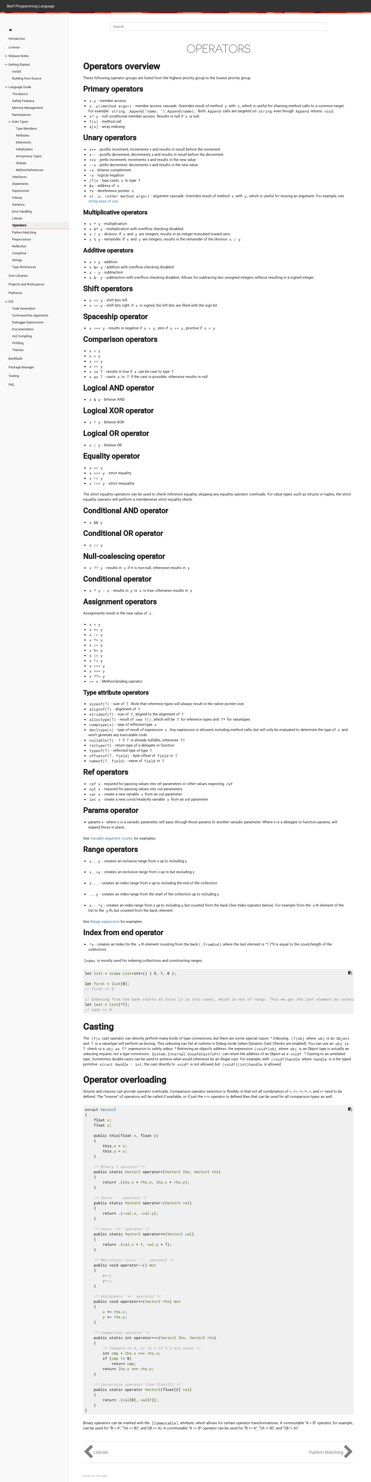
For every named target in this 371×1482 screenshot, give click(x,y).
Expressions (20, 191)
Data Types (20, 121)
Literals (17, 218)
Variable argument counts (111, 838)
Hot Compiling (22, 336)
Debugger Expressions (28, 322)
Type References (24, 267)
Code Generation (23, 308)
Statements (20, 184)
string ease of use (103, 201)
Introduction (16, 38)
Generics (18, 204)
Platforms (15, 293)
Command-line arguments (30, 315)
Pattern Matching (24, 232)
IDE (10, 301)
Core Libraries (18, 275)
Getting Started (18, 64)
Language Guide (19, 87)
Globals (21, 163)
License (14, 47)
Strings (17, 260)
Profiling (17, 343)
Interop (17, 197)
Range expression (104, 921)
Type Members (26, 128)
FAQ (11, 384)
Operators (19, 225)
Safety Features (23, 101)
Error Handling (22, 211)
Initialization (24, 149)
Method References (30, 170)
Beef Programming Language (30, 6)
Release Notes (18, 56)
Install (16, 71)
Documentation (23, 329)
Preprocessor (21, 239)
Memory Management (27, 108)
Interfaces (19, 177)
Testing (13, 376)
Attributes (22, 135)
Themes (18, 350)
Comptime (19, 253)
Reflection (19, 246)
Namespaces (21, 115)
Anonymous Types (29, 156)
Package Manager (21, 367)
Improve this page (95, 1476)
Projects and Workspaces (26, 284)
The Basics (20, 94)
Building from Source (26, 78)
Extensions (23, 142)
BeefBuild (15, 358)
